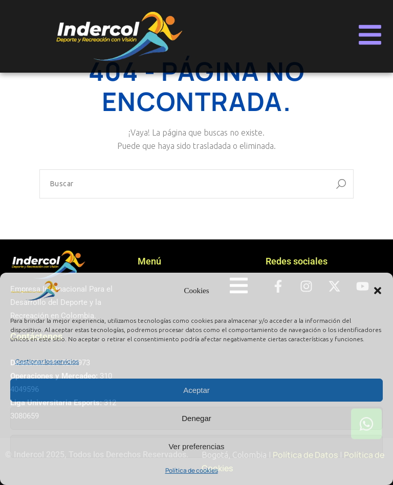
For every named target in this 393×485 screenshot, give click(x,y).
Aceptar (196, 390)
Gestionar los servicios (47, 361)
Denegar (196, 418)
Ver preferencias (196, 446)
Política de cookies (191, 470)
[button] (378, 290)
